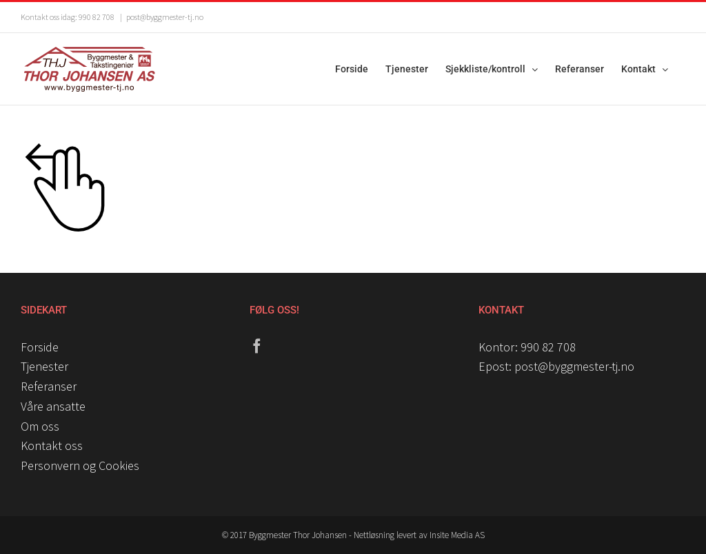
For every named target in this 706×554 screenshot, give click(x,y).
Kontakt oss (52, 445)
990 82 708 (548, 347)
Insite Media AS (457, 535)
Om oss (40, 426)
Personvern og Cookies (80, 465)
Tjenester (44, 366)
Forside (40, 347)
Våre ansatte (53, 406)
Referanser (49, 386)
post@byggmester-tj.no (164, 17)
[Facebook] (257, 346)
